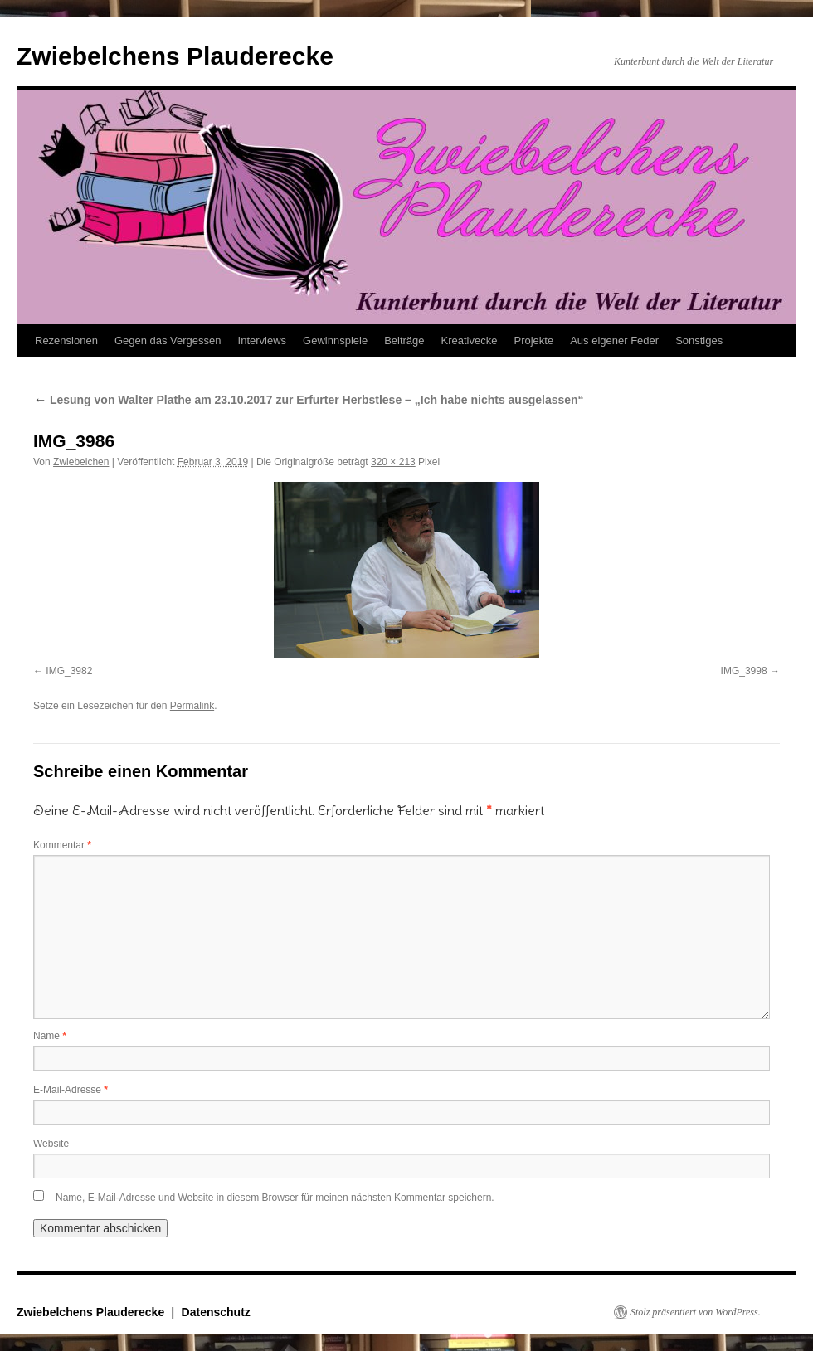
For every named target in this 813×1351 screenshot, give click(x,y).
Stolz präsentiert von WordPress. (695, 1312)
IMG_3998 (744, 671)
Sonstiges (699, 340)
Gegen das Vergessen (168, 340)
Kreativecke (469, 340)
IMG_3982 (69, 671)
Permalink (192, 706)
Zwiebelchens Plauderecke (175, 56)
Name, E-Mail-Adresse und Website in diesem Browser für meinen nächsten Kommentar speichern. (275, 1197)
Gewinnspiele (335, 340)
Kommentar (62, 845)
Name (49, 1036)
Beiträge (404, 340)
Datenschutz (216, 1312)
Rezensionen (66, 340)
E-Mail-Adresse (70, 1090)
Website (51, 1143)
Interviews (262, 340)
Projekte (533, 340)
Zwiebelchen (81, 462)
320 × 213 (393, 462)
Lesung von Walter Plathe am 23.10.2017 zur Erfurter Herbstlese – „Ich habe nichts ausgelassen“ (308, 399)
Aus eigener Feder (614, 340)
